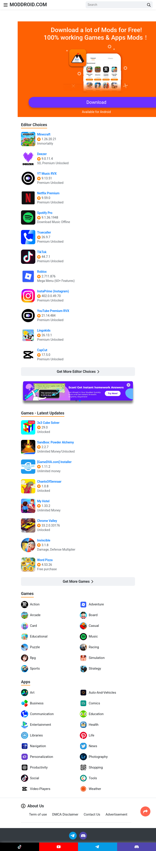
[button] (76, 401)
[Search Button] (149, 4)
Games (27, 593)
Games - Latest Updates (42, 413)
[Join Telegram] (73, 835)
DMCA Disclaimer (65, 814)
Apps (25, 681)
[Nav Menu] (5, 5)
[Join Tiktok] (19, 847)
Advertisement (116, 814)
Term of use (38, 814)
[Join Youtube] (58, 847)
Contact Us (92, 814)
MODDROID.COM (28, 4)
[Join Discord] (83, 835)
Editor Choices (34, 124)
